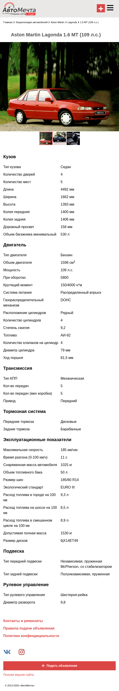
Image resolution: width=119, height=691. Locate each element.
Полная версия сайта (18, 674)
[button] (115, 45)
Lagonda (73, 22)
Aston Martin (59, 22)
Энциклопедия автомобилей (33, 22)
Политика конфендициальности (31, 636)
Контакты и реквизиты (23, 621)
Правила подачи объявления (29, 628)
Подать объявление (59, 665)
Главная (9, 22)
